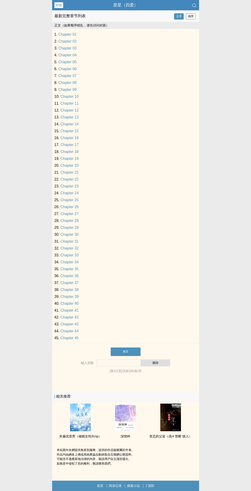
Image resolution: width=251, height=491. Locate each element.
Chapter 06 (67, 69)
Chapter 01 (67, 34)
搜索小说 (133, 486)
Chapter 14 (69, 124)
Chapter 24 (69, 193)
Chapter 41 (69, 310)
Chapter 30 (69, 234)
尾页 (125, 351)
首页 (100, 486)
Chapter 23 (69, 186)
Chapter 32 (69, 248)
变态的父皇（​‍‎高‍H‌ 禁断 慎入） (170, 436)
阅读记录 (115, 486)
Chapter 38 (69, 290)
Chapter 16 (69, 138)
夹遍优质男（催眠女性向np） (80, 436)
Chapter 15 (69, 131)
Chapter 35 (69, 269)
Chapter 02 (67, 41)
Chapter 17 (69, 145)
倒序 (191, 16)
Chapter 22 (69, 179)
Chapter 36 (69, 276)
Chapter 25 (69, 200)
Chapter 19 (69, 159)
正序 (179, 16)
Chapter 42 (69, 317)
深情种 (125, 436)
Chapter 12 (69, 110)
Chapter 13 (69, 117)
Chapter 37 (69, 283)
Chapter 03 (67, 48)
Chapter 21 (69, 172)
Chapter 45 (69, 338)
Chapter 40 (69, 303)
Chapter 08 (67, 83)
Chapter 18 (69, 152)
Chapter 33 (69, 255)
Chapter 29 (69, 228)
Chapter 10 (69, 96)
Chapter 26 (69, 207)
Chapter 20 (69, 165)
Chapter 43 (69, 324)
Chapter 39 (69, 297)
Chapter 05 (67, 62)
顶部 (149, 486)
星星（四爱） (125, 5)
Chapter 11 (69, 103)
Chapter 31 (69, 241)
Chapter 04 (67, 55)
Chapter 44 (69, 331)
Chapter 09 (67, 90)
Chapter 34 (69, 262)
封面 (59, 5)
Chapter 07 (67, 76)
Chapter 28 (69, 221)
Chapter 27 (69, 214)
